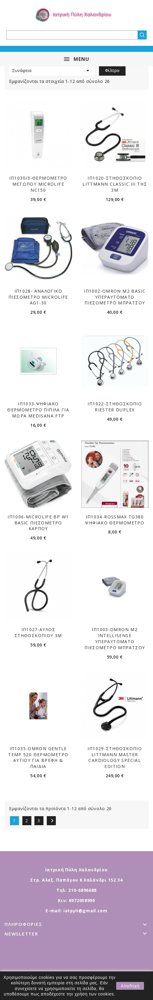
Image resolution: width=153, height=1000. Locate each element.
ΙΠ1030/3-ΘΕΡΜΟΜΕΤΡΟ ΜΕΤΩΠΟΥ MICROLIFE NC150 (38, 184)
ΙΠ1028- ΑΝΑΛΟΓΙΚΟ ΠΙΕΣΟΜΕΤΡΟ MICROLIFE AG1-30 (38, 297)
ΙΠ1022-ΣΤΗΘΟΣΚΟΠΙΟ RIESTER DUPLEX (115, 407)
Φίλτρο (112, 70)
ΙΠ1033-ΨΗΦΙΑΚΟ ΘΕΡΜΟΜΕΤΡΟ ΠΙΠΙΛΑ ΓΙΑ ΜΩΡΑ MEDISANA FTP (38, 410)
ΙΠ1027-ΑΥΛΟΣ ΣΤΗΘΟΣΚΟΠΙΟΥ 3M (38, 632)
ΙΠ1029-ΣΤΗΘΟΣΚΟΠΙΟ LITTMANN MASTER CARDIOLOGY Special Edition (115, 757)
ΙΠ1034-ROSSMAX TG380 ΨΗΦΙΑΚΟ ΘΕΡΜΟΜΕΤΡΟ (114, 520)
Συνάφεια (51, 70)
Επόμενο (52, 820)
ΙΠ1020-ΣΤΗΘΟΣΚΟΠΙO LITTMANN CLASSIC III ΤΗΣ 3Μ (114, 184)
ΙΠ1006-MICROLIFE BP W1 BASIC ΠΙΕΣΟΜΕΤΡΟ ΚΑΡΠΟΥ (38, 523)
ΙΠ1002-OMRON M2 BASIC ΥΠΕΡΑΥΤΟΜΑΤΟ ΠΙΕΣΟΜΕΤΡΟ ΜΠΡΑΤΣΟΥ (114, 297)
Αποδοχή (130, 985)
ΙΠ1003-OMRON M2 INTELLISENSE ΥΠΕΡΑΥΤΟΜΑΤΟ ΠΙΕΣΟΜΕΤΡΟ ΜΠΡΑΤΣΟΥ (114, 638)
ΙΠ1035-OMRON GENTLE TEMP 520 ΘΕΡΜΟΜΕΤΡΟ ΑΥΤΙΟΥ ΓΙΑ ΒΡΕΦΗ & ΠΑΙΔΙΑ (38, 757)
